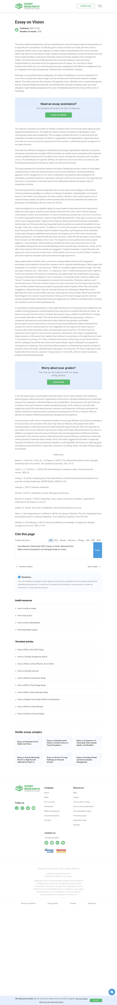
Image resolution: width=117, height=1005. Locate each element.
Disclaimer (92, 903)
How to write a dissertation (28, 622)
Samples (76, 825)
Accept (96, 1000)
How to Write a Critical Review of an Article (35, 664)
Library (76, 797)
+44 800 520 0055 (52, 838)
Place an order (58, 115)
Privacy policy (53, 903)
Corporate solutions (51, 816)
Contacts (47, 820)
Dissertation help (79, 820)
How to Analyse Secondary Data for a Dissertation (38, 699)
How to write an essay (26, 608)
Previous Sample (26, 567)
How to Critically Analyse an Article (32, 656)
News (46, 797)
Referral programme (52, 811)
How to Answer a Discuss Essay (30, 713)
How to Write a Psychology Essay (31, 685)
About (46, 793)
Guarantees (48, 806)
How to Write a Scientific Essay (30, 649)
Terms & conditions (28, 903)
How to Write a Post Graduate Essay (32, 692)
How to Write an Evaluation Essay (31, 678)
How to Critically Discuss (27, 671)
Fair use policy (49, 802)
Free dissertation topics (27, 629)
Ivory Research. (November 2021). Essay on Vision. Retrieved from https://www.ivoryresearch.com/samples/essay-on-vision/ (54, 550)
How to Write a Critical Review (30, 706)
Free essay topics (24, 615)
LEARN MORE (58, 382)
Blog (75, 793)
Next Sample (93, 567)
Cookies (73, 903)
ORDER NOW (85, 6)
